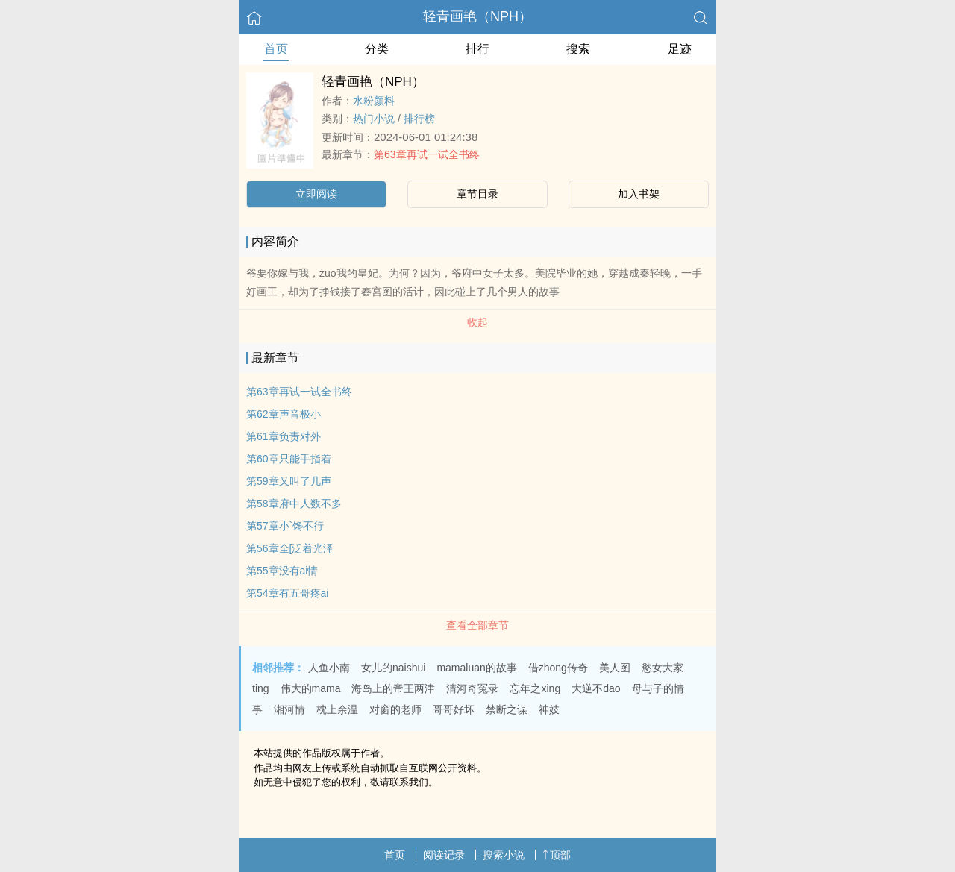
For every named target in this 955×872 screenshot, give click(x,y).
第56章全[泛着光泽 (290, 548)
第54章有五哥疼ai (287, 593)
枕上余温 (337, 709)
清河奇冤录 (472, 688)
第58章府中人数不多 (294, 503)
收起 (477, 322)
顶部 (556, 855)
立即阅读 (316, 194)
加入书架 (639, 194)
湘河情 (289, 709)
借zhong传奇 (558, 668)
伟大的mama (311, 688)
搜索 (578, 49)
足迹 (680, 49)
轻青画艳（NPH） (477, 16)
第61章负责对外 (283, 436)
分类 (377, 49)
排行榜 (419, 119)
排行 (477, 49)
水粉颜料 (374, 101)
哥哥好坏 (454, 709)
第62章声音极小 (283, 414)
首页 (276, 49)
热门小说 (374, 119)
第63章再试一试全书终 (427, 154)
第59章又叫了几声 (288, 481)
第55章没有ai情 (282, 571)
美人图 (614, 668)
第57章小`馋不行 (285, 526)
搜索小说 (504, 855)
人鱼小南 (329, 668)
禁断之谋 (506, 709)
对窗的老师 (395, 709)
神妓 (549, 709)
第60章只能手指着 (288, 459)
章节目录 (477, 194)
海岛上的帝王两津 (393, 688)
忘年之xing (535, 688)
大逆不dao (596, 688)
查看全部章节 (477, 625)
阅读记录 (444, 855)
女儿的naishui (393, 668)
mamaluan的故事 (476, 668)
